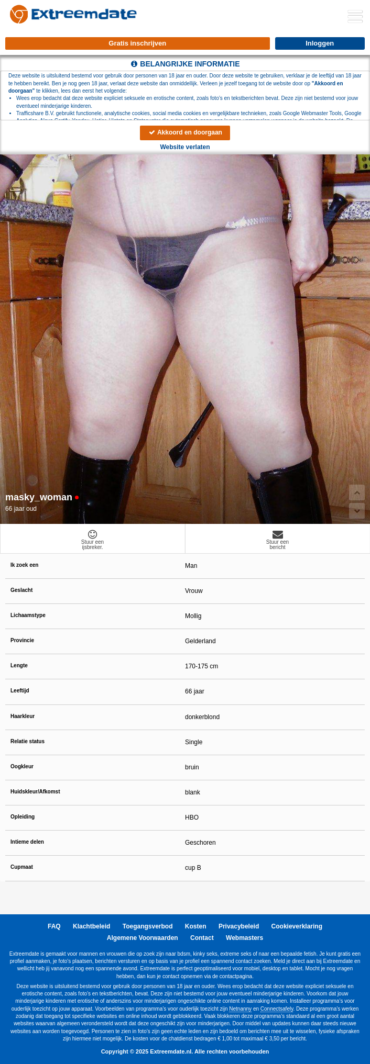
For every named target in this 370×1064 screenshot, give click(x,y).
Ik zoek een (24, 565)
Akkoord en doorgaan (185, 132)
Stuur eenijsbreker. (92, 539)
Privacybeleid (239, 926)
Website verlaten (185, 147)
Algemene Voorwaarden (142, 938)
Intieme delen (27, 842)
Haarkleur (22, 716)
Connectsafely (276, 1009)
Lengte (19, 665)
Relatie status (27, 741)
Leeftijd (19, 690)
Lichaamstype (28, 615)
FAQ (54, 926)
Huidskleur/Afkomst (35, 791)
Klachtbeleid (91, 926)
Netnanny (240, 1009)
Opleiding (22, 817)
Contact (202, 938)
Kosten (195, 926)
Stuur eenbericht (277, 539)
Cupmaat (21, 867)
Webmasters (244, 938)
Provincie (22, 640)
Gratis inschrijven (137, 43)
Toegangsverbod (148, 926)
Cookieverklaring (296, 926)
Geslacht (21, 590)
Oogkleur (22, 766)
